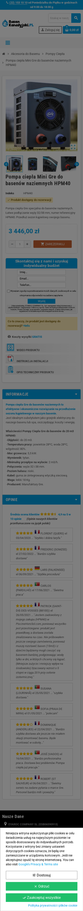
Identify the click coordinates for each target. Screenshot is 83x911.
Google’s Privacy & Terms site (38, 864)
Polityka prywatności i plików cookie (52, 905)
